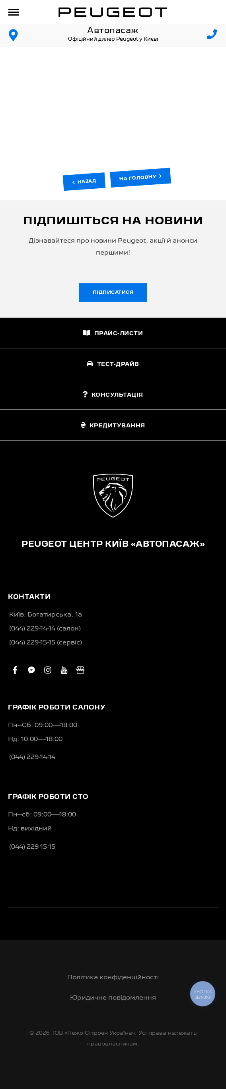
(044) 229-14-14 (32, 757)
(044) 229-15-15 (32, 847)
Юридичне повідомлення (113, 998)
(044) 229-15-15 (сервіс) (45, 643)
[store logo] (113, 12)
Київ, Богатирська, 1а (45, 615)
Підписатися (113, 292)
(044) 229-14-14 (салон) (45, 629)
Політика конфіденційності (113, 977)
